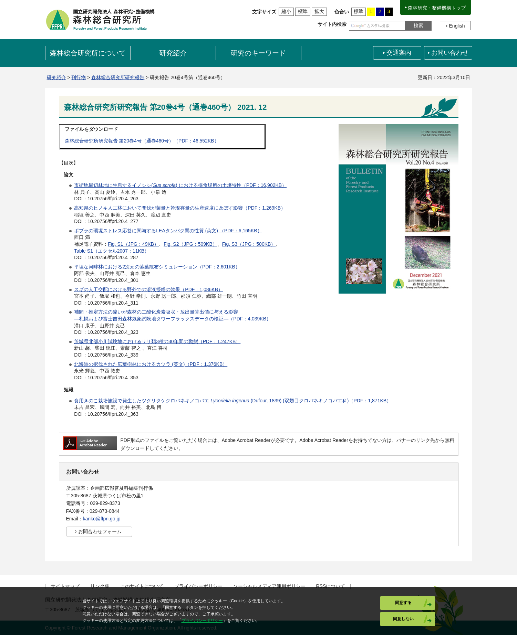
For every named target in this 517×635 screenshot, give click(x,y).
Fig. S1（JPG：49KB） (133, 244)
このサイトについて (142, 586)
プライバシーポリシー (198, 586)
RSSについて (330, 586)
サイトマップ (65, 586)
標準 (303, 11)
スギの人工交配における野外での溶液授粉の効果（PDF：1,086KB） (148, 289)
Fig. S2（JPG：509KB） (190, 244)
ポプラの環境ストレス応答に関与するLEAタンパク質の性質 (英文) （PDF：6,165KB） (168, 230)
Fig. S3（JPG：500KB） (249, 244)
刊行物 (78, 77)
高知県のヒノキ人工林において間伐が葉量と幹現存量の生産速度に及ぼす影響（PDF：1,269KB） (180, 208)
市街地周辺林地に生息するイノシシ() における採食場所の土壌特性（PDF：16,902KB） (180, 185)
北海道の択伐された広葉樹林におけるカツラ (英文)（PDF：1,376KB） (150, 364)
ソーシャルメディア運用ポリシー (269, 586)
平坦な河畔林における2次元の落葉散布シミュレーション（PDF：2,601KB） (157, 266)
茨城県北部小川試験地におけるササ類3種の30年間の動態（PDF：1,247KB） (157, 341)
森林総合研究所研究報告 (117, 77)
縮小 (286, 11)
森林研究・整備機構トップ (437, 8)
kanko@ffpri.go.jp (102, 518)
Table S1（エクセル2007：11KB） (111, 251)
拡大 (319, 11)
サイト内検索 (332, 24)
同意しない (403, 618)
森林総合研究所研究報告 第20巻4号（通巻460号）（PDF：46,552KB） (142, 141)
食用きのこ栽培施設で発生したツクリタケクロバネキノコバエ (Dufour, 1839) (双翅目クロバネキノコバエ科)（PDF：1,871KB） (232, 400)
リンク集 (100, 586)
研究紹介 (56, 77)
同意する (403, 602)
